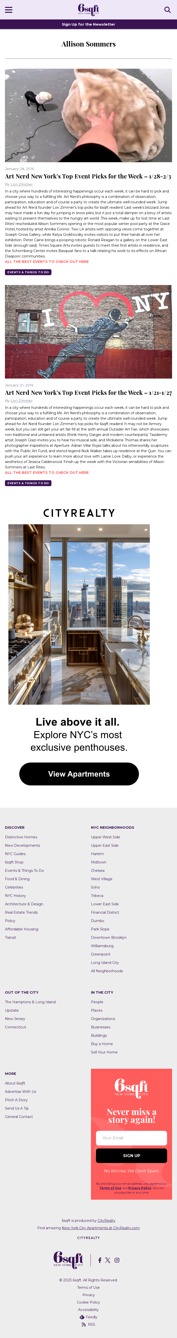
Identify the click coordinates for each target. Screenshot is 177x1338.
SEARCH (168, 9)
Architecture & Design (24, 904)
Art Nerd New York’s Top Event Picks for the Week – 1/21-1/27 (88, 392)
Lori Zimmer (22, 184)
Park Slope (100, 929)
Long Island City (105, 962)
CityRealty (106, 1220)
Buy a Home (102, 1044)
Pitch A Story (16, 1100)
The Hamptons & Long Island (30, 1002)
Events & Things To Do (28, 272)
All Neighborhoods (107, 971)
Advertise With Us (20, 1091)
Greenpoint (101, 954)
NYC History (15, 895)
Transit (10, 937)
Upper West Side (105, 837)
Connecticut (15, 1027)
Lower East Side (105, 904)
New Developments (22, 845)
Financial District (105, 912)
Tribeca (97, 895)
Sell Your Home (104, 1052)
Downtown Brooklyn (109, 937)
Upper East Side (105, 845)
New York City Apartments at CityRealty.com (101, 1228)
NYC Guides (15, 854)
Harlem (97, 854)
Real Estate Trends (21, 912)
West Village (101, 879)
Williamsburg (102, 946)
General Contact (19, 1117)
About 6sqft (15, 1083)
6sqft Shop (14, 862)
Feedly (88, 1317)
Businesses (100, 1027)
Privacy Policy (139, 1188)
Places (96, 1010)
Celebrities (14, 887)
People (97, 1002)
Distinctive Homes (21, 837)
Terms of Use (110, 1188)
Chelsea (98, 870)
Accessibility (88, 1309)
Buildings (99, 1035)
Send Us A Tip (17, 1108)
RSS (88, 1324)
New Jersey (15, 1019)
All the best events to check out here (47, 261)
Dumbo (97, 921)
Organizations (103, 1019)
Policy (10, 921)
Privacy (88, 1295)
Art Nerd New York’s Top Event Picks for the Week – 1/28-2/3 (88, 176)
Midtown (98, 862)
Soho (95, 887)
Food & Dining (17, 879)
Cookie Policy (88, 1302)
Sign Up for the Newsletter (88, 24)
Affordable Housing (21, 929)
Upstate (12, 1010)
